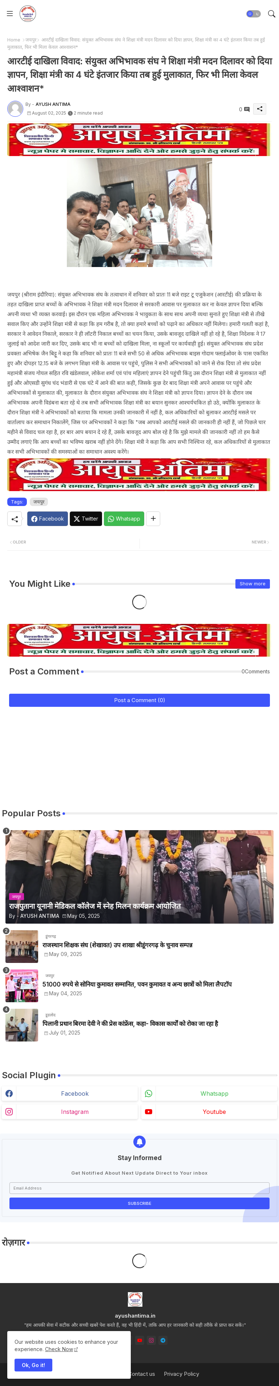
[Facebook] (47, 518)
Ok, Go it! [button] (33, 1365)
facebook (75, 1093)
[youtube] (139, 1340)
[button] (253, 13)
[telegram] (162, 1340)
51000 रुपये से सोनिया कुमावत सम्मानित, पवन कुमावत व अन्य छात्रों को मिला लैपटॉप (137, 984)
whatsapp (215, 1093)
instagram (75, 1111)
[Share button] (153, 518)
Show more (253, 583)
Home (13, 40)
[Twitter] (86, 518)
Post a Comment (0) (139, 700)
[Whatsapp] (124, 518)
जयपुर (30, 40)
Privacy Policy (181, 1373)
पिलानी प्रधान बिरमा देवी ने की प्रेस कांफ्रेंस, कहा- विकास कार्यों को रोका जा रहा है (130, 1023)
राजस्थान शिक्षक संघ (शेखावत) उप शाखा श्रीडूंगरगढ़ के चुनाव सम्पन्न (118, 945)
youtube (214, 1111)
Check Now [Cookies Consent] (59, 1349)
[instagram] (151, 1340)
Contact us (141, 1373)
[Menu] (10, 14)
